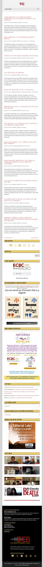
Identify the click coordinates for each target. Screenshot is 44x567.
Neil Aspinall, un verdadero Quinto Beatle (19, 38)
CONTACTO (36, 563)
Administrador (9, 58)
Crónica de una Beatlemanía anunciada (21, 56)
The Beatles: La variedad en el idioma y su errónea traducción (21, 124)
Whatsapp (7, 531)
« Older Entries (8, 237)
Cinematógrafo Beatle (25, 92)
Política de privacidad (26, 563)
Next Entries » (35, 237)
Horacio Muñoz (9, 22)
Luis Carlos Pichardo (11, 203)
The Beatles (24, 22)
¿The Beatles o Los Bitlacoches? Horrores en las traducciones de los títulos (20, 18)
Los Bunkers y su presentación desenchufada (21, 387)
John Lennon (23, 184)
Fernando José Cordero (10, 391)
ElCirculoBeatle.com (10, 511)
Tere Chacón (7, 524)
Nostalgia (22, 58)
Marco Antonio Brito (9, 527)
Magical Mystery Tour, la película (19, 90)
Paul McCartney (30, 58)
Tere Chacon (9, 41)
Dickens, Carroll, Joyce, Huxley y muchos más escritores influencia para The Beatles (21, 219)
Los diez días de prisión (14, 73)
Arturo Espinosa (10, 146)
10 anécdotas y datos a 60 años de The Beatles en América (20, 200)
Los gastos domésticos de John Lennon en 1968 (20, 181)
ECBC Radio (7, 517)
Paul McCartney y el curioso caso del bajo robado (20, 143)
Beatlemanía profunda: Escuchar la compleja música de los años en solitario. (19, 162)
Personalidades (24, 41)
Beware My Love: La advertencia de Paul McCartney (21, 107)
